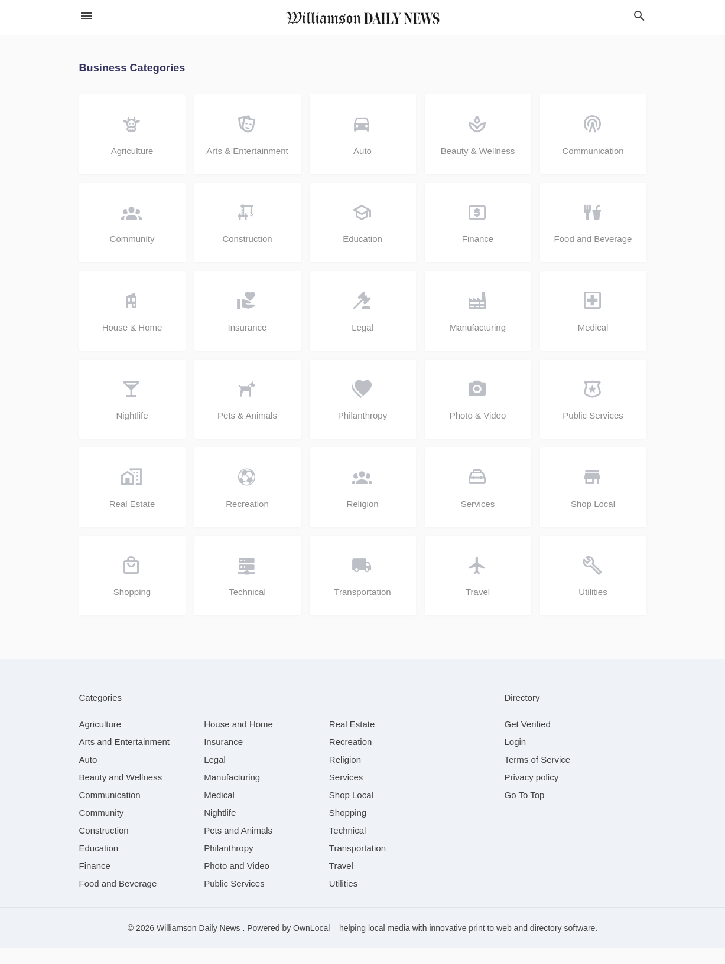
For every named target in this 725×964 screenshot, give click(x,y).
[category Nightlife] (220, 829)
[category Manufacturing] (232, 793)
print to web (490, 944)
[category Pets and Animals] (238, 846)
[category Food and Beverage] (118, 899)
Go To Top (525, 811)
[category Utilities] (343, 899)
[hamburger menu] (86, 16)
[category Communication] (110, 811)
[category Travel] (341, 882)
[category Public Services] (234, 899)
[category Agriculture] (100, 740)
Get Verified (528, 740)
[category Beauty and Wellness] (120, 793)
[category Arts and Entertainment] (124, 758)
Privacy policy (532, 793)
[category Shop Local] (351, 811)
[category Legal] (215, 775)
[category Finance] (94, 882)
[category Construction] (104, 846)
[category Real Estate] (352, 740)
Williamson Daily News (199, 944)
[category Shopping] (347, 829)
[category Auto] (88, 775)
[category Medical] (219, 811)
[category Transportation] (357, 864)
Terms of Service (538, 775)
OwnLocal (311, 944)
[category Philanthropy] (228, 864)
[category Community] (101, 829)
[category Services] (346, 793)
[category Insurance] (223, 758)
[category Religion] (345, 775)
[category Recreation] (350, 758)
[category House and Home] (238, 740)
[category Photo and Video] (236, 882)
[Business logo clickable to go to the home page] (363, 17)
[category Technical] (347, 846)
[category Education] (99, 864)
